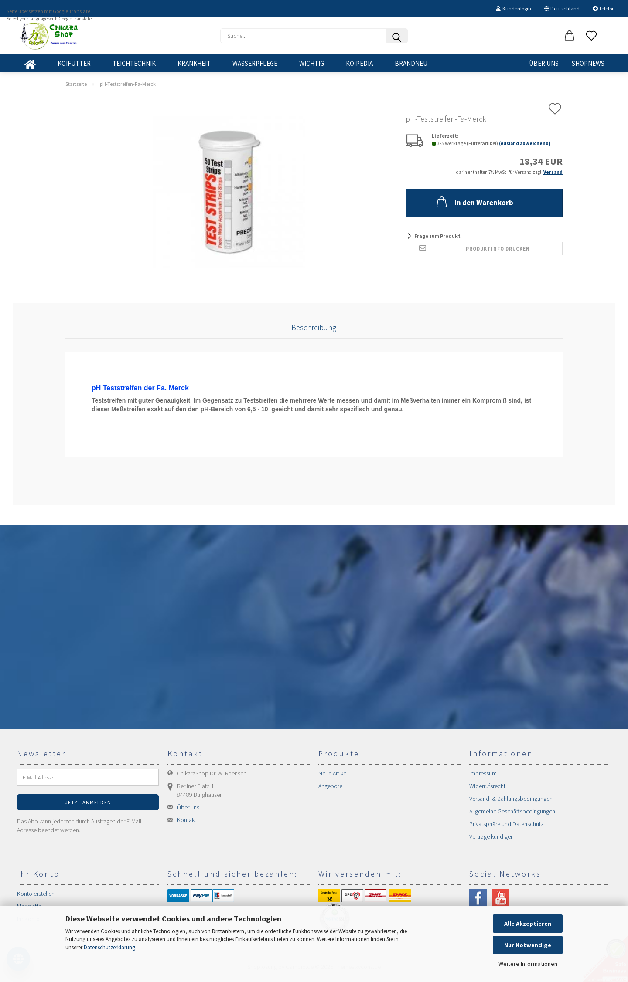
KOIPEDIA (359, 63)
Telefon (604, 8)
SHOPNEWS (588, 63)
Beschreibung (313, 327)
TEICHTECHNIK (134, 63)
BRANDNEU (411, 63)
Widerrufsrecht (487, 786)
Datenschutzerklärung (109, 947)
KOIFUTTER (74, 63)
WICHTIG (311, 63)
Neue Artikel (333, 773)
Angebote (330, 786)
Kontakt (186, 820)
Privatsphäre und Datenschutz (506, 824)
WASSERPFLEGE (254, 63)
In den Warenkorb (474, 202)
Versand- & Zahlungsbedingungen (511, 799)
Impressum (483, 773)
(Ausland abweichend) (524, 143)
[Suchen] (396, 36)
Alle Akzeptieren (527, 924)
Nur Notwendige (527, 945)
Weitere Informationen (527, 964)
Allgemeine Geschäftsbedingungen (512, 811)
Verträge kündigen (491, 836)
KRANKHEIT (194, 63)
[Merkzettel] (591, 36)
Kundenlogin (513, 8)
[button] (569, 36)
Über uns (544, 63)
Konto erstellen (36, 893)
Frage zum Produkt (437, 236)
